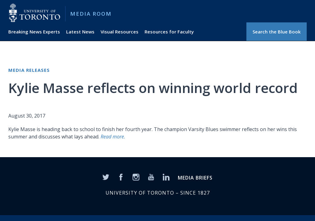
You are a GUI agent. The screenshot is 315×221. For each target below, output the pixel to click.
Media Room (91, 13)
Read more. (113, 136)
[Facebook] (121, 176)
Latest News (80, 32)
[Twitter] (106, 176)
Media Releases (29, 70)
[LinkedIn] (166, 176)
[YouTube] (151, 176)
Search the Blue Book (277, 32)
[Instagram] (136, 176)
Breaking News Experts (34, 32)
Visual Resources (119, 32)
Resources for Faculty (169, 32)
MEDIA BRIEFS (195, 177)
